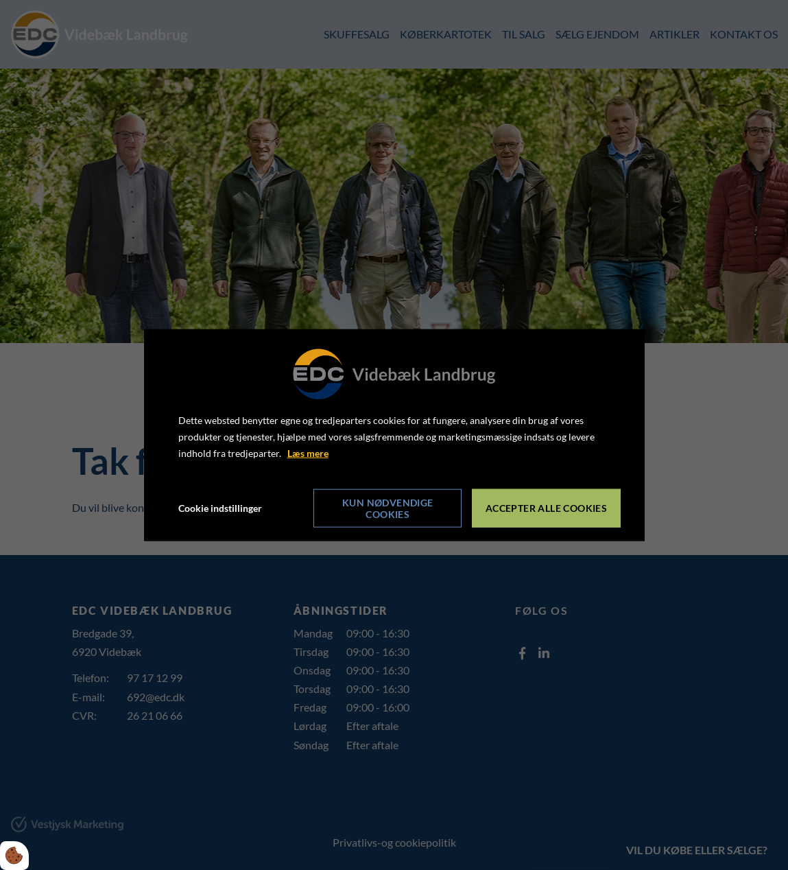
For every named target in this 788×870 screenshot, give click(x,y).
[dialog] (394, 435)
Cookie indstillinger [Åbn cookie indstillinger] (220, 507)
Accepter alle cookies (546, 508)
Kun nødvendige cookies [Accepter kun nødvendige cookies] (387, 507)
